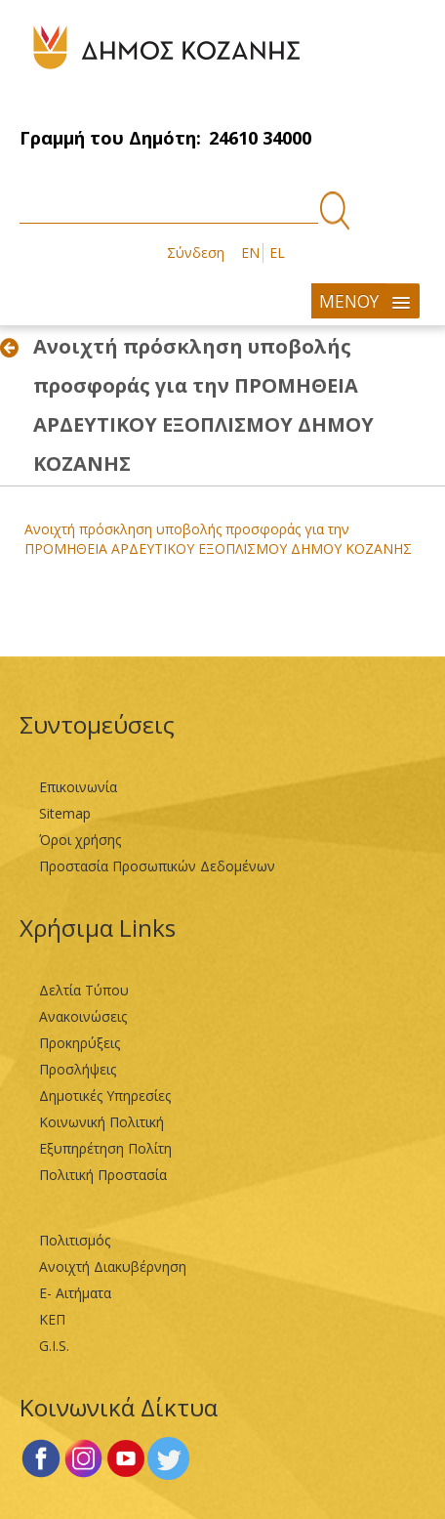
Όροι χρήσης (80, 839)
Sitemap (65, 813)
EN (250, 252)
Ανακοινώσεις (83, 1016)
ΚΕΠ (52, 1319)
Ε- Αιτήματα (75, 1293)
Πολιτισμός (74, 1240)
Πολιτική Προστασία (103, 1174)
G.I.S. (54, 1345)
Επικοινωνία (78, 787)
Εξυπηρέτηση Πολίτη (105, 1148)
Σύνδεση (195, 252)
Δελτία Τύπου (84, 990)
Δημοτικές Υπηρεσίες (105, 1095)
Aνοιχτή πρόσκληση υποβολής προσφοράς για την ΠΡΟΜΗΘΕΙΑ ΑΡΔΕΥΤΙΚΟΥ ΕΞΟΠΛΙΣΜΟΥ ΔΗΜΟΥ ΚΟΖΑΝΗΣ (218, 539)
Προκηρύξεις (79, 1043)
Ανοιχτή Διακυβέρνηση (112, 1266)
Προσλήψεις (77, 1069)
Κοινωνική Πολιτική (101, 1122)
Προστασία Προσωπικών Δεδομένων (157, 866)
